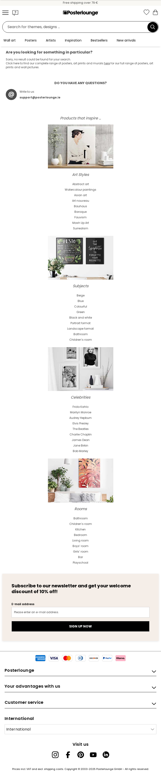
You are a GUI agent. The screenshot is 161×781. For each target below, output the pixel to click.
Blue (81, 301)
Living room (80, 540)
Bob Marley (80, 451)
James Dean (81, 440)
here (107, 63)
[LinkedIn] (105, 754)
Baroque (80, 212)
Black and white (80, 318)
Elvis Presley (81, 423)
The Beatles (81, 429)
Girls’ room (80, 551)
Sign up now (80, 626)
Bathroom (80, 334)
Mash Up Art (80, 223)
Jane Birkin (80, 445)
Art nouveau (80, 201)
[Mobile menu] (5, 12)
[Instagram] (55, 754)
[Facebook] (67, 754)
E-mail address (23, 604)
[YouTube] (93, 754)
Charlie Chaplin (81, 434)
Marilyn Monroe (80, 412)
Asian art (80, 195)
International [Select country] (18, 729)
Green (80, 312)
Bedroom (80, 535)
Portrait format (80, 323)
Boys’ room (80, 546)
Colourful (80, 306)
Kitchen (80, 529)
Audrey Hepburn (80, 418)
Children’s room (80, 340)
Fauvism (80, 217)
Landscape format (80, 329)
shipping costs (53, 769)
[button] (15, 12)
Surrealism (80, 228)
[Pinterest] (80, 754)
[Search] (152, 27)
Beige (81, 295)
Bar (80, 557)
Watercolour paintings (80, 190)
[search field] (76, 27)
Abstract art (80, 184)
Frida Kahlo (80, 407)
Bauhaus (80, 206)
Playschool (80, 563)
